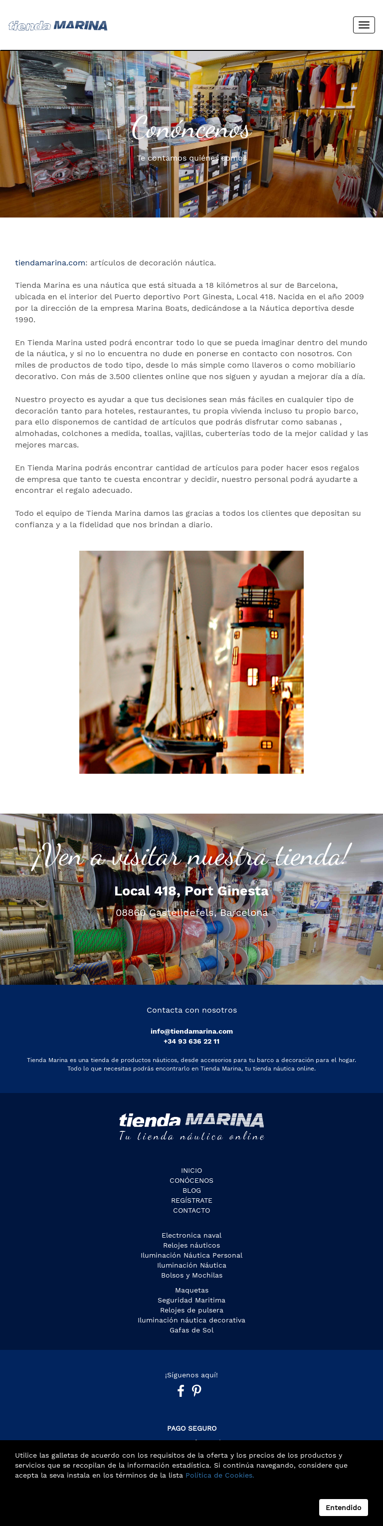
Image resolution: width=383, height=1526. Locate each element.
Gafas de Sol (191, 1330)
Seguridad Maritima (191, 1300)
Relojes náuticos (191, 1245)
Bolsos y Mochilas (191, 1275)
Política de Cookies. (218, 1475)
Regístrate (191, 1200)
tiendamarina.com (50, 262)
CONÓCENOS (191, 1180)
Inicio (191, 1170)
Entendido (344, 1508)
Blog (192, 1190)
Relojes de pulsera (191, 1310)
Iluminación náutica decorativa (191, 1320)
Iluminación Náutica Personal (191, 1255)
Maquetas (191, 1290)
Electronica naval (191, 1235)
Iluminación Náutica (191, 1265)
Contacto (191, 1210)
